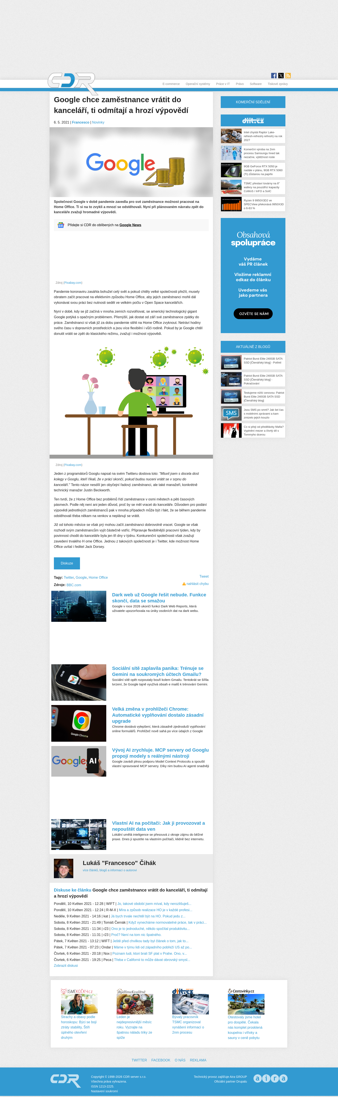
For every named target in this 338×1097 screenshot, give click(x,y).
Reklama (198, 1060)
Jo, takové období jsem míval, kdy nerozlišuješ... (154, 904)
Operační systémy (198, 84)
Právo (240, 84)
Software (256, 84)
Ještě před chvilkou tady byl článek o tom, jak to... (150, 941)
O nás (180, 1060)
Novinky (98, 122)
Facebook (160, 1060)
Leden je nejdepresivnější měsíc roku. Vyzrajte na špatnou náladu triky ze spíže (134, 1027)
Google (81, 577)
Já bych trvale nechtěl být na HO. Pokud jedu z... (148, 916)
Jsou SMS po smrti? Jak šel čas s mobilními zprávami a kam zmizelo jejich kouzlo (263, 413)
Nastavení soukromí (104, 1091)
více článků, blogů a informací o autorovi (110, 870)
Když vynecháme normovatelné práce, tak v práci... (167, 922)
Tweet (204, 576)
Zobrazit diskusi (66, 965)
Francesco (80, 122)
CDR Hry (253, 120)
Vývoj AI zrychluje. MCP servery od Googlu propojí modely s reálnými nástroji (160, 753)
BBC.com (74, 585)
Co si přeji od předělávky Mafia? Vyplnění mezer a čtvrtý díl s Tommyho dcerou (264, 430)
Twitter (69, 577)
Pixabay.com (72, 282)
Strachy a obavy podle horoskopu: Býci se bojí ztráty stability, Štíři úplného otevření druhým (79, 1027)
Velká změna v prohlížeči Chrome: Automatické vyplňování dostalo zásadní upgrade (157, 715)
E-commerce (171, 84)
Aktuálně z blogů (253, 347)
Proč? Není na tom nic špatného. (136, 935)
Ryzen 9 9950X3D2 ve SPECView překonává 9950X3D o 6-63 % (264, 204)
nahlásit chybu (198, 584)
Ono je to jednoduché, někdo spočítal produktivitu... (150, 929)
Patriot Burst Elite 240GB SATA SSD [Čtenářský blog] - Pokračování (263, 379)
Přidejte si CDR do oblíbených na (104, 225)
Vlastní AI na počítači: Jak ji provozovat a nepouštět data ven (158, 826)
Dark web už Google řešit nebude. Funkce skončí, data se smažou (159, 597)
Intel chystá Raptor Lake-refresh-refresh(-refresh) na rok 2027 (263, 136)
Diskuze (67, 563)
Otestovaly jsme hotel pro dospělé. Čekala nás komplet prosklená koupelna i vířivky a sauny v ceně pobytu (245, 1027)
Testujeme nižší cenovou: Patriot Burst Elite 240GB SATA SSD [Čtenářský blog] (264, 396)
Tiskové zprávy (278, 84)
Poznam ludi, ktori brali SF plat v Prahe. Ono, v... (150, 953)
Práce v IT (223, 84)
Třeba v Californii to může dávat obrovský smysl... (152, 960)
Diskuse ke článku (72, 890)
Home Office (98, 577)
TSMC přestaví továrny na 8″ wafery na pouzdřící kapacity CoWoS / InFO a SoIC (262, 187)
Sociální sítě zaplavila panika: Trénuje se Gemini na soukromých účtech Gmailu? (157, 671)
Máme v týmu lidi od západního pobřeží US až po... (153, 947)
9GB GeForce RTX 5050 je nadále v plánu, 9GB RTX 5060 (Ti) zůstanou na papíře (263, 170)
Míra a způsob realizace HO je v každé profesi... (155, 910)
